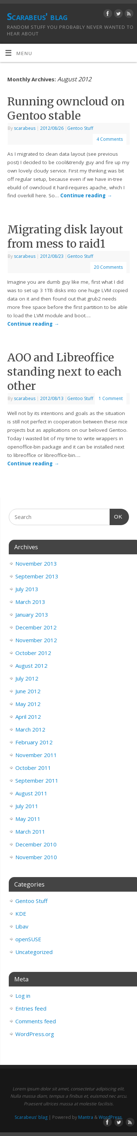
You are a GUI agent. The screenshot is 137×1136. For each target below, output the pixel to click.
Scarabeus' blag (37, 16)
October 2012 (33, 652)
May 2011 (28, 818)
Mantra (85, 1117)
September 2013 (36, 576)
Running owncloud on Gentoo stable (66, 108)
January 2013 (31, 614)
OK (116, 516)
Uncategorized (34, 951)
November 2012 (36, 640)
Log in (22, 995)
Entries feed (30, 1008)
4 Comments (109, 139)
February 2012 (34, 742)
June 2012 (28, 691)
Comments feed (35, 1021)
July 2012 (26, 678)
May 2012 (28, 703)
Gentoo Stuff (80, 128)
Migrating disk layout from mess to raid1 (65, 236)
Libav (21, 926)
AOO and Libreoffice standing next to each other (64, 371)
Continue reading (86, 195)
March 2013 (30, 601)
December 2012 (36, 627)
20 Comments (108, 267)
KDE (20, 913)
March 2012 (30, 729)
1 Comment (111, 398)
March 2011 (30, 831)
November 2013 (36, 563)
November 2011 (36, 755)
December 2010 (36, 844)
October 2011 (33, 767)
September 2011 (36, 780)
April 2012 (28, 716)
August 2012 (31, 665)
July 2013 (26, 589)
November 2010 (36, 857)
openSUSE (28, 939)
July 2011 (26, 806)
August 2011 (31, 793)
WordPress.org (34, 1034)
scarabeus (24, 128)
